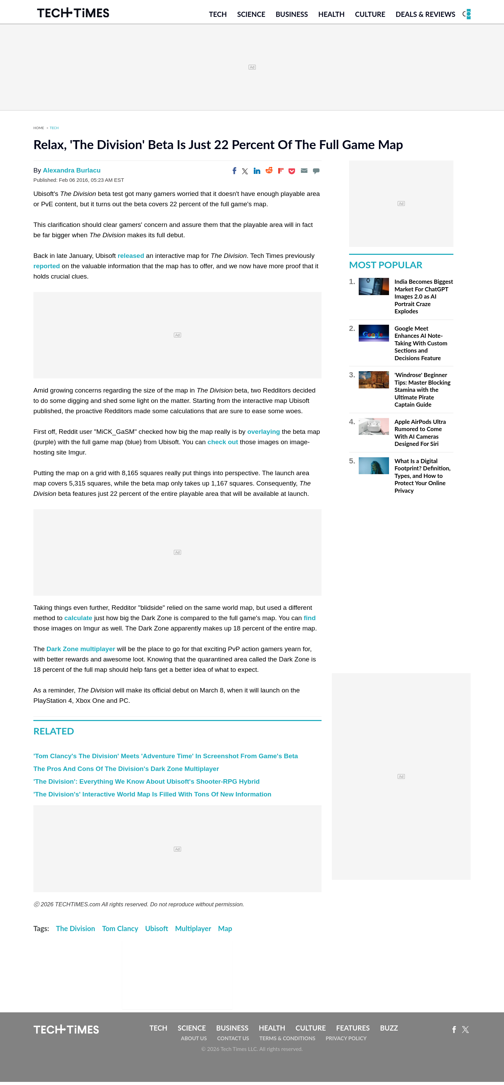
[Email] (303, 174)
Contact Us (233, 1041)
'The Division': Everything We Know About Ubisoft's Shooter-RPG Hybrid (146, 784)
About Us (194, 1041)
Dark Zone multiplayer (80, 652)
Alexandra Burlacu (72, 173)
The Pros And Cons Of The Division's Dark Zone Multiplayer (126, 771)
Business (292, 16)
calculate (78, 621)
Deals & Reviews (425, 16)
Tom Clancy (120, 931)
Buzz (389, 1031)
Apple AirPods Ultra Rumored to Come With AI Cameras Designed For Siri (420, 436)
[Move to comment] (316, 174)
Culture (370, 16)
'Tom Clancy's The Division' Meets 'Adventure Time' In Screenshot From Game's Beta (165, 759)
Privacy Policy (346, 1041)
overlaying (263, 434)
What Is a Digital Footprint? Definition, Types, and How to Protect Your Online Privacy (423, 478)
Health (331, 16)
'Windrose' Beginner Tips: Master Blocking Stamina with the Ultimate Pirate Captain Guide (423, 392)
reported (46, 269)
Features (352, 1031)
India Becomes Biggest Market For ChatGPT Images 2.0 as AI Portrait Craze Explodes (424, 299)
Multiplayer (193, 931)
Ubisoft (156, 931)
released (131, 258)
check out (223, 445)
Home (38, 131)
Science (251, 16)
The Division (75, 931)
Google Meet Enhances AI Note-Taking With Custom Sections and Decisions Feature (421, 346)
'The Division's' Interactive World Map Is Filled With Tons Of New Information (152, 797)
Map (225, 931)
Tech (218, 16)
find (310, 621)
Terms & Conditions (287, 1041)
